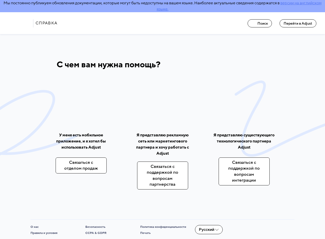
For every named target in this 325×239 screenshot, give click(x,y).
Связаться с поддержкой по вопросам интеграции (244, 171)
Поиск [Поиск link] (260, 23)
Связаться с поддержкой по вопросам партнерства (162, 175)
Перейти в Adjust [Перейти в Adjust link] (298, 23)
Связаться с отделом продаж (81, 165)
